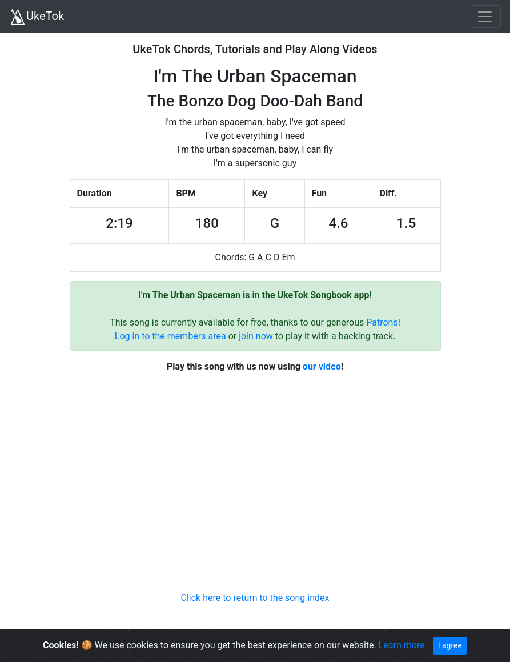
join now (256, 336)
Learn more (402, 645)
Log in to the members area (170, 336)
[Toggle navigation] (485, 16)
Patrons (381, 322)
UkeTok (36, 17)
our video (322, 366)
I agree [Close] (450, 645)
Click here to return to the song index (255, 597)
